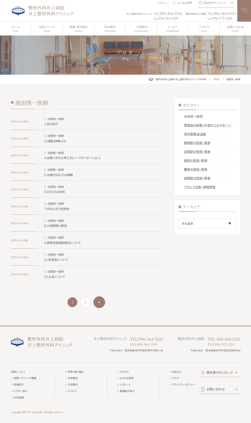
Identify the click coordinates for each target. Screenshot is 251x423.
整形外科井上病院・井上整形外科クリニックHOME (181, 79)
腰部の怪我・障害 (195, 169)
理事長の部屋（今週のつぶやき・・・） (207, 125)
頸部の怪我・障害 (195, 160)
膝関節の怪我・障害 (197, 142)
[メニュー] (244, 11)
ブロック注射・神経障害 (200, 187)
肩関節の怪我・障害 (197, 178)
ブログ (216, 79)
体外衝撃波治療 (195, 134)
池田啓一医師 (193, 116)
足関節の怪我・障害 (197, 151)
